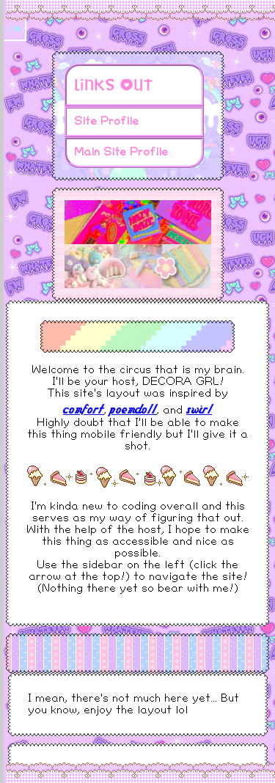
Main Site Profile (121, 152)
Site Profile (106, 121)
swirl (199, 408)
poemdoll (133, 408)
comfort (83, 408)
